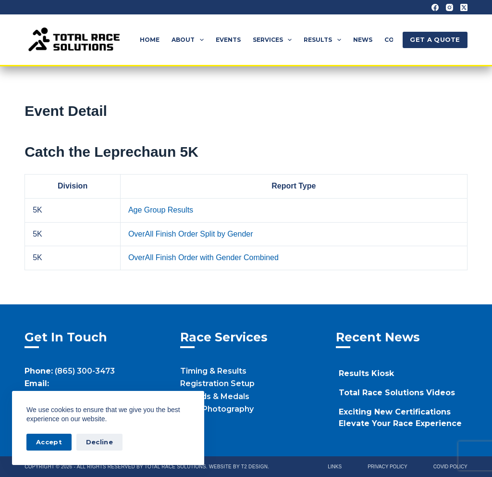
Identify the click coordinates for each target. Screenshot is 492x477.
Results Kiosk (366, 373)
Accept (49, 442)
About (189, 40)
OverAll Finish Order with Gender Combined (203, 257)
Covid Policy (450, 466)
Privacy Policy (387, 466)
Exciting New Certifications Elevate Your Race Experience (400, 417)
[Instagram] (449, 7)
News (362, 39)
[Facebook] (435, 7)
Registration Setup (217, 383)
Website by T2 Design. (239, 466)
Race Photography (217, 409)
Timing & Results (213, 371)
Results (324, 40)
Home (150, 39)
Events (228, 39)
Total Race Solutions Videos (397, 392)
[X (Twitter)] (463, 7)
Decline (99, 442)
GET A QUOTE (435, 39)
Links (335, 466)
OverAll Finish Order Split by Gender (190, 234)
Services (274, 40)
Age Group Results (160, 210)
